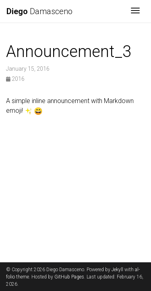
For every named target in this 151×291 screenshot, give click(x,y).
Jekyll (117, 269)
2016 (15, 79)
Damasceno (39, 11)
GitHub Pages (69, 277)
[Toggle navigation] (135, 11)
